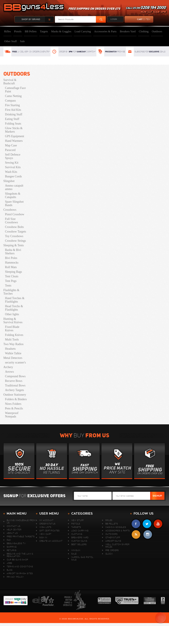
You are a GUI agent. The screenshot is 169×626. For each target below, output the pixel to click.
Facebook (136, 524)
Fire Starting (12, 105)
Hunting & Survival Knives (13, 320)
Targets (44, 31)
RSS (136, 534)
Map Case (11, 145)
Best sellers (79, 544)
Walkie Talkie (13, 353)
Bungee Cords (13, 176)
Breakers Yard (128, 31)
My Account (46, 520)
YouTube (158, 524)
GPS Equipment (14, 136)
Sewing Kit (12, 162)
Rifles (7, 31)
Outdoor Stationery (14, 394)
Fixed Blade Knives (12, 328)
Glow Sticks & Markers (14, 130)
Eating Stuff (12, 119)
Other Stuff (10, 41)
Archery (8, 367)
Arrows (9, 371)
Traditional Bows (15, 385)
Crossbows (9, 209)
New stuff (77, 520)
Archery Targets (14, 390)
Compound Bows (15, 376)
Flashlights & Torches (11, 291)
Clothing (144, 31)
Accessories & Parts (105, 31)
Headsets (10, 348)
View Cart (45, 534)
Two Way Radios (13, 344)
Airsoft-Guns (113, 541)
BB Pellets (31, 31)
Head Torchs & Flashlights (14, 308)
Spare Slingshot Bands (14, 203)
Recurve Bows (13, 380)
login (113, 19)
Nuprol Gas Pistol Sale (82, 558)
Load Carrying (83, 31)
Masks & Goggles (61, 31)
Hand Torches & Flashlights (14, 300)
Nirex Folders (13, 403)
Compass (10, 100)
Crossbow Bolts (14, 227)
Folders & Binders (16, 399)
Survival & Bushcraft (10, 81)
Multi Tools (12, 339)
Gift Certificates (49, 530)
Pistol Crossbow (14, 214)
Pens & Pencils (14, 408)
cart (137, 19)
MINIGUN (75, 550)
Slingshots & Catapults (12, 195)
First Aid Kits (13, 109)
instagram (147, 534)
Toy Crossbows (14, 236)
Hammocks (12, 262)
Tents (8, 285)
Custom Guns (79, 541)
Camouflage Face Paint (15, 89)
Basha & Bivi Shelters (13, 251)
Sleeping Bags (13, 271)
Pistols (17, 31)
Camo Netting (13, 96)
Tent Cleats (11, 276)
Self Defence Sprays (12, 156)
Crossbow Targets (15, 231)
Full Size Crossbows (11, 220)
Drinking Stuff (13, 114)
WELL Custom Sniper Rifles (117, 545)
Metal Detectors (12, 358)
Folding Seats (13, 123)
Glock (109, 553)
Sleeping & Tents (13, 245)
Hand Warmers (14, 140)
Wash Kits (11, 171)
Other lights (12, 314)
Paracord (10, 150)
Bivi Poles (11, 258)
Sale (22, 41)
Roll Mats (11, 267)
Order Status (47, 523)
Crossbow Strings (15, 240)
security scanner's (15, 362)
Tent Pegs (11, 281)
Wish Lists (45, 527)
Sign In (43, 537)
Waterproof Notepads (12, 414)
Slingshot (9, 181)
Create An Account (51, 541)
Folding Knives (14, 335)
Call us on (146, 10)
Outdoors (157, 31)
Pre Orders (112, 550)
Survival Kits (13, 167)
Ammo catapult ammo (14, 187)
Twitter (147, 524)
